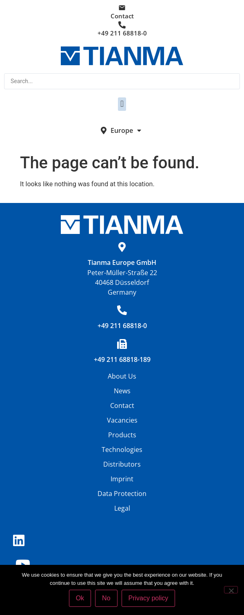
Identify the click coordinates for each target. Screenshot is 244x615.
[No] (231, 589)
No (106, 598)
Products (122, 434)
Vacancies (122, 420)
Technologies (122, 449)
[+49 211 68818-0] (122, 310)
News (122, 390)
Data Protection (122, 493)
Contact (122, 16)
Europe (126, 130)
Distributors (122, 464)
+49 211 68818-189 (122, 359)
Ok (80, 598)
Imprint (122, 478)
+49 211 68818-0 (122, 33)
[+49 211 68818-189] (122, 344)
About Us (122, 376)
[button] (122, 104)
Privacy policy (149, 598)
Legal (122, 508)
